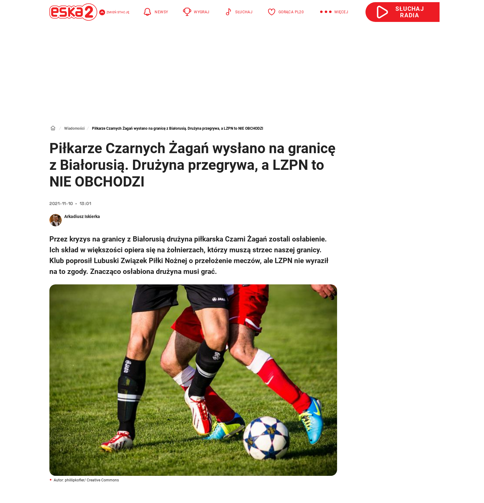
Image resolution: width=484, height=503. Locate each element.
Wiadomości (74, 128)
